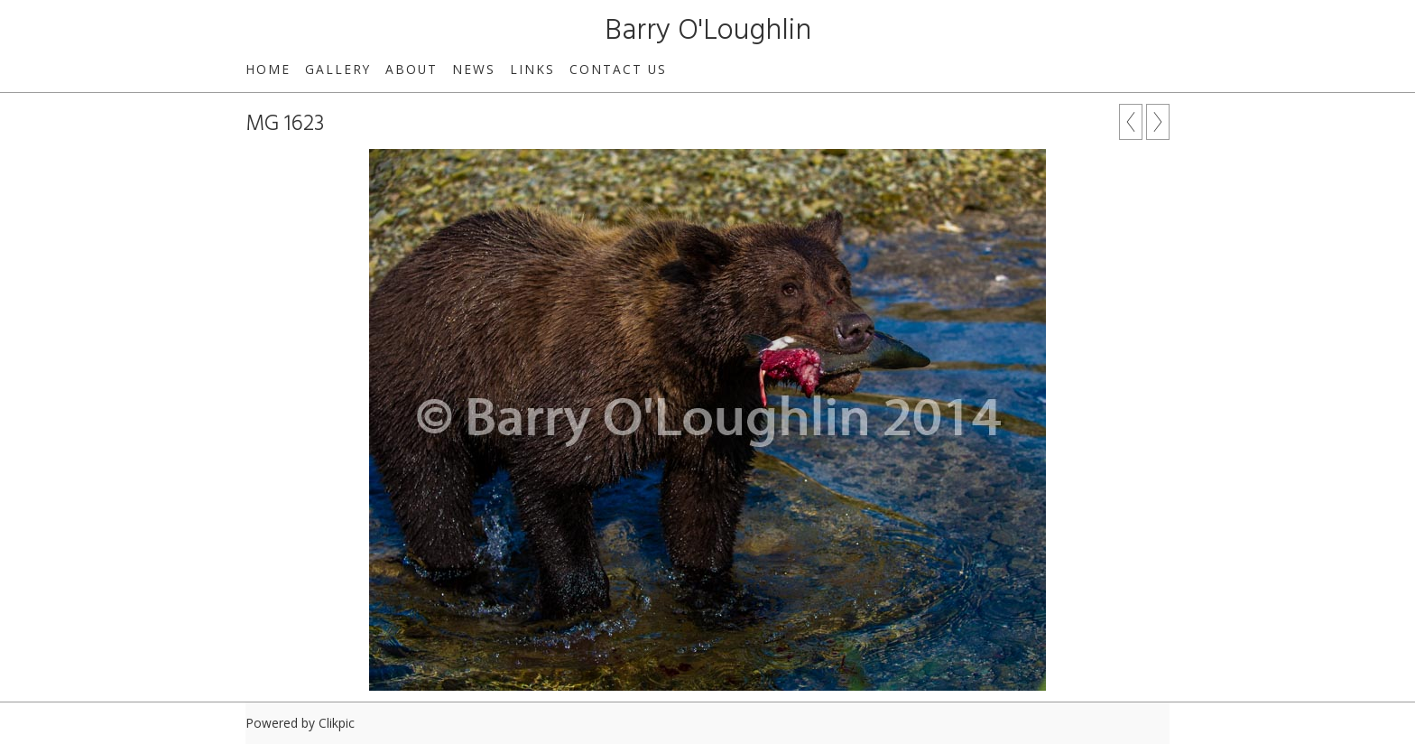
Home (268, 69)
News (473, 69)
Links (532, 69)
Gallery (338, 69)
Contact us (618, 69)
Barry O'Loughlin (708, 31)
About (411, 69)
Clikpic (337, 722)
